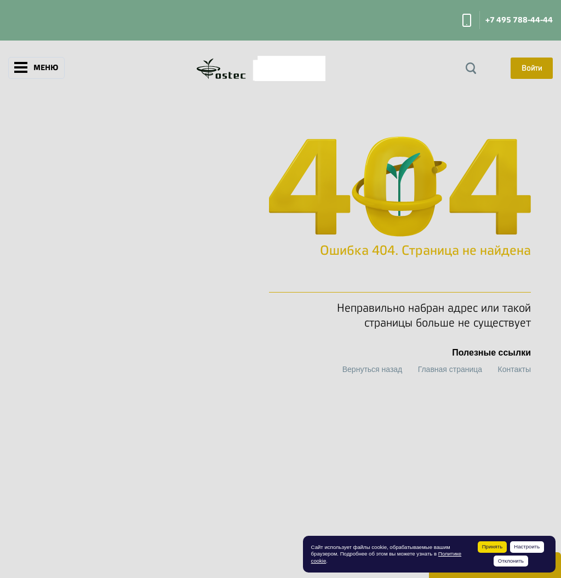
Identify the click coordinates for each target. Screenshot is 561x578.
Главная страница (450, 369)
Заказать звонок (467, 20)
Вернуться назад (372, 369)
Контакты (514, 369)
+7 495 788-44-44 (519, 20)
